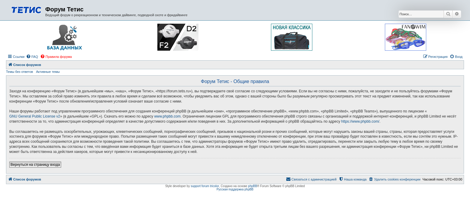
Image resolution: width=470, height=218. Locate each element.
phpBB (252, 186)
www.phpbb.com (167, 116)
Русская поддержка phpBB (234, 189)
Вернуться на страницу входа (35, 165)
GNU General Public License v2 (34, 116)
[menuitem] (32, 56)
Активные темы (48, 71)
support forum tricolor (205, 186)
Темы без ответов (19, 71)
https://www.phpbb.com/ (360, 121)
